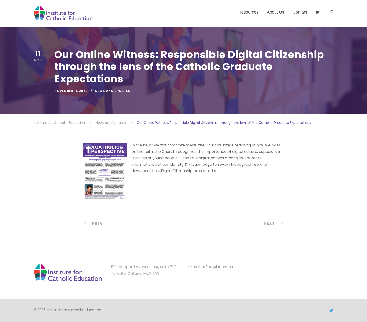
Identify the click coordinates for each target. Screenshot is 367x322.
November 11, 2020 (71, 91)
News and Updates (112, 91)
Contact (300, 12)
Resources (248, 12)
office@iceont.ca (217, 267)
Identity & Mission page (191, 164)
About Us (275, 12)
